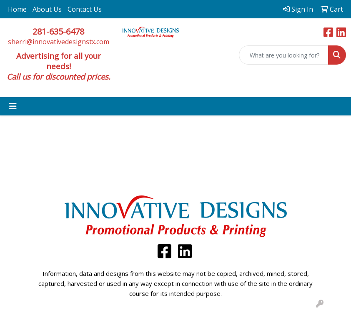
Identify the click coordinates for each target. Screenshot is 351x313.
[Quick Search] (283, 55)
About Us (47, 9)
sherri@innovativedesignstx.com (58, 41)
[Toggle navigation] (13, 106)
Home (17, 9)
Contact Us (85, 9)
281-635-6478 (58, 31)
